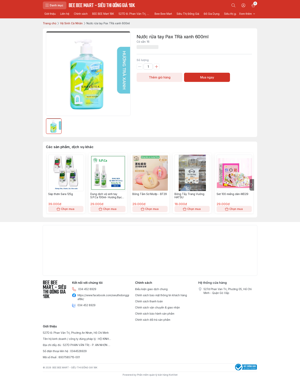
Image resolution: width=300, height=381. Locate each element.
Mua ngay (207, 77)
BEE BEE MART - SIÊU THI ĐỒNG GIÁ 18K (74, 367)
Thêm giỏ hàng (160, 77)
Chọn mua (65, 209)
